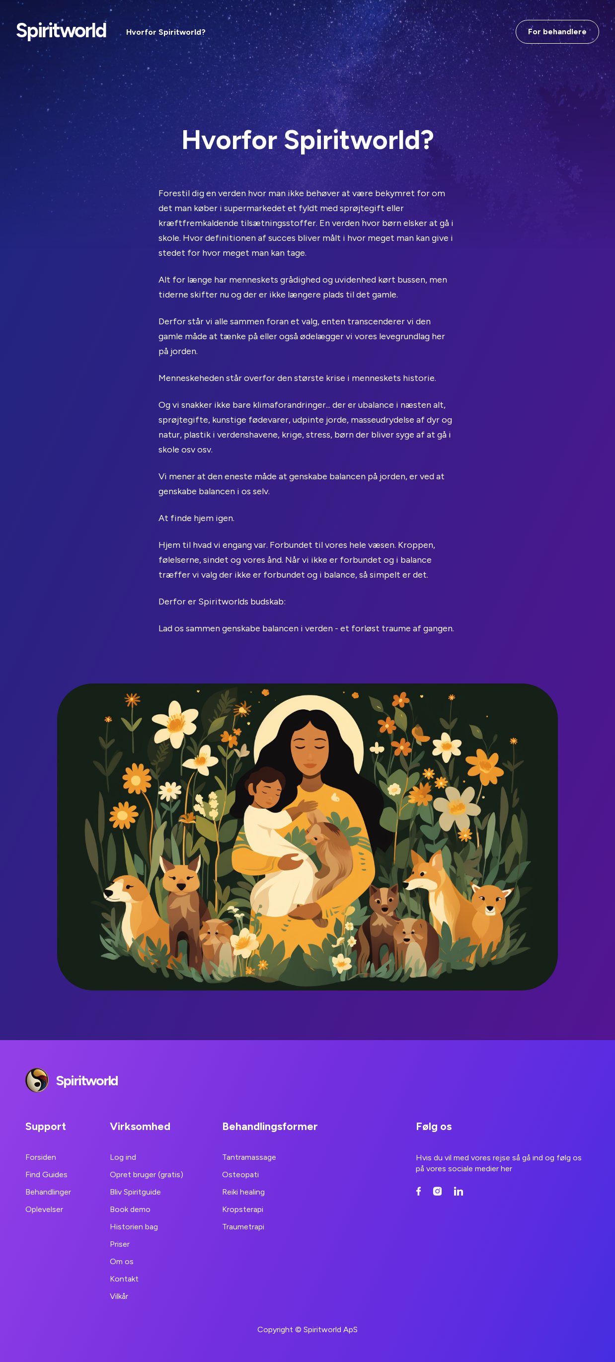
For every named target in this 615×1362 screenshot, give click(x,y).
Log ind (123, 1157)
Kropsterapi (242, 1209)
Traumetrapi (243, 1226)
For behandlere (557, 31)
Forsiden (40, 1157)
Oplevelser (44, 1209)
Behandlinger (48, 1192)
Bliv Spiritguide (135, 1192)
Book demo (130, 1209)
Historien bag (134, 1226)
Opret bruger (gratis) (146, 1174)
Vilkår (119, 1296)
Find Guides (46, 1174)
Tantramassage (249, 1157)
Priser (120, 1244)
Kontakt (124, 1279)
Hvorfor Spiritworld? (166, 32)
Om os (122, 1261)
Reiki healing (243, 1192)
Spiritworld (61, 30)
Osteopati (240, 1174)
